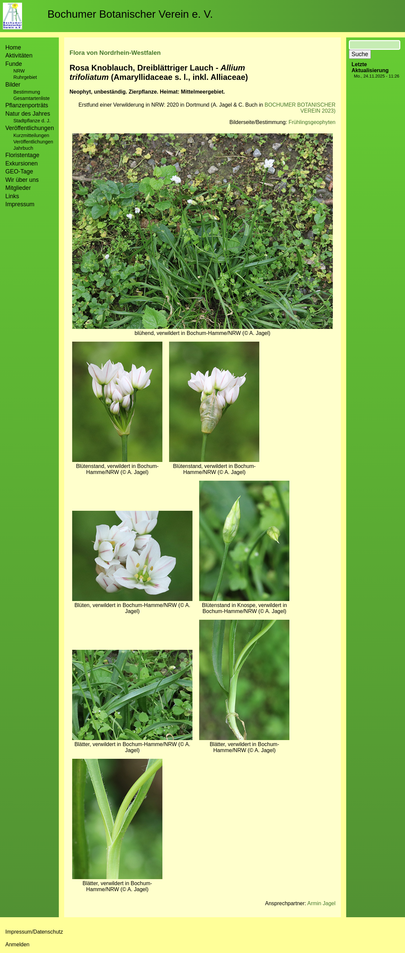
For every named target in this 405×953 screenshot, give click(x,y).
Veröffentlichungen (33, 141)
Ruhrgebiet (25, 77)
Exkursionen (21, 163)
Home (13, 47)
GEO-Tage (19, 171)
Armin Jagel (321, 903)
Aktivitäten (18, 55)
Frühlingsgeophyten (311, 122)
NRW (19, 71)
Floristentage (22, 155)
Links (12, 196)
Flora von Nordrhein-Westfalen (115, 52)
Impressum (19, 204)
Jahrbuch (23, 148)
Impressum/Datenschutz (34, 932)
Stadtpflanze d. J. (31, 120)
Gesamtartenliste (31, 98)
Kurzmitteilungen (31, 135)
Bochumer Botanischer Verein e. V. (130, 14)
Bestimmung (26, 92)
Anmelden (17, 944)
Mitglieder (18, 188)
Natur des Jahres (27, 113)
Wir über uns (22, 179)
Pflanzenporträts (26, 105)
